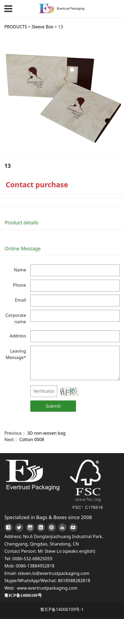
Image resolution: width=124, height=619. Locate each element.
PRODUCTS (15, 27)
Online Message (23, 248)
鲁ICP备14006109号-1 (62, 609)
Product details (21, 222)
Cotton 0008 (31, 439)
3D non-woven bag (46, 433)
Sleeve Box (42, 27)
